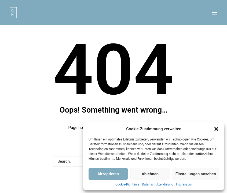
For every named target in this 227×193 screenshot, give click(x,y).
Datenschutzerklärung (157, 184)
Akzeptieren (108, 174)
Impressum (184, 184)
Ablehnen (150, 174)
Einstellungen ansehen (195, 174)
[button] (216, 129)
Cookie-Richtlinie (127, 184)
